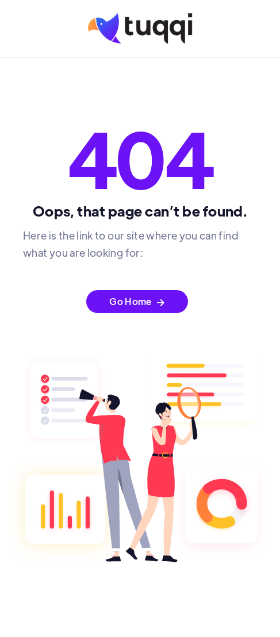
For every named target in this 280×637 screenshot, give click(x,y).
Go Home (137, 301)
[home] (140, 28)
